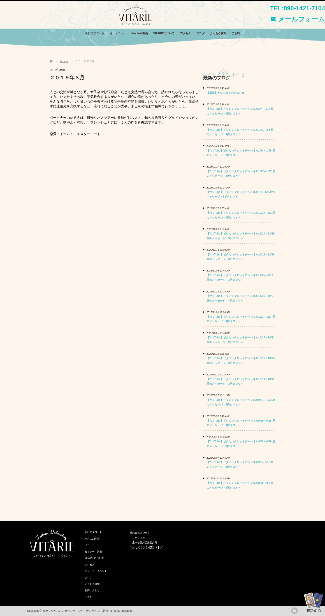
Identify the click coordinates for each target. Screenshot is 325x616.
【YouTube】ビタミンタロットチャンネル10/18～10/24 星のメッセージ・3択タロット (241, 360)
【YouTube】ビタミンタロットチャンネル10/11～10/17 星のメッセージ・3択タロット (241, 381)
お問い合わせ (92, 590)
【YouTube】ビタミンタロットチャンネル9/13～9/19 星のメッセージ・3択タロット (241, 444)
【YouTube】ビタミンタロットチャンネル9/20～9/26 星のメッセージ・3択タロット (241, 423)
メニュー (90, 545)
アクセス (185, 33)
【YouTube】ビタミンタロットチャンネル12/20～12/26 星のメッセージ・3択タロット (241, 236)
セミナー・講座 (93, 551)
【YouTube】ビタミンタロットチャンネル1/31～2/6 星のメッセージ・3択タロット (240, 132)
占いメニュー (118, 33)
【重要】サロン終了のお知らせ (225, 92)
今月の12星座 (92, 538)
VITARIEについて (163, 33)
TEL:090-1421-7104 (297, 8)
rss (294, 610)
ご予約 (236, 33)
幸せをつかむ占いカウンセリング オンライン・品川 (75, 610)
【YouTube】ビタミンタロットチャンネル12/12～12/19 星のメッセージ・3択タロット (241, 257)
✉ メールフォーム (298, 19)
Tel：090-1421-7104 (147, 547)
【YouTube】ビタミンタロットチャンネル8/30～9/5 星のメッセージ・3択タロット (240, 485)
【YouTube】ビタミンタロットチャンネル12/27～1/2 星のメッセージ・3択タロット (241, 215)
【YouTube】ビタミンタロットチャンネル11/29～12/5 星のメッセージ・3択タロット (240, 298)
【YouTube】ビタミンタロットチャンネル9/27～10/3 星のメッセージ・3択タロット (241, 402)
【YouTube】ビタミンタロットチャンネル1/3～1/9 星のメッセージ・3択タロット (241, 194)
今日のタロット (94, 33)
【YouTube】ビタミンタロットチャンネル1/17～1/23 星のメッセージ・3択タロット (241, 173)
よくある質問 (218, 33)
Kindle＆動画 (139, 33)
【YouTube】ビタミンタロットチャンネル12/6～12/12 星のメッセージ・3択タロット (240, 277)
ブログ (200, 33)
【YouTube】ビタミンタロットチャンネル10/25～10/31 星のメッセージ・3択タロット (241, 340)
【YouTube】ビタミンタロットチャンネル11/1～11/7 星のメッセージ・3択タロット (241, 319)
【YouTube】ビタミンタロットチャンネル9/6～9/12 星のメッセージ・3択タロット (240, 464)
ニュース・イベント (96, 571)
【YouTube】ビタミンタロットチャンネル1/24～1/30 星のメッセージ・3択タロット (241, 153)
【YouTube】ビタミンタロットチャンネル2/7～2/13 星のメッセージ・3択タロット (240, 111)
